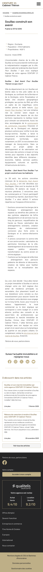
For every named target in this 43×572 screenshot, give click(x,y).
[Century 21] (10, 4)
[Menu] (39, 3)
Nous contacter (8, 545)
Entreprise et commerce (12, 524)
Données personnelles (21, 563)
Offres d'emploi (8, 513)
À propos (6, 535)
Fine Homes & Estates (11, 529)
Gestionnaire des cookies (21, 568)
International (7, 540)
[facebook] (4, 462)
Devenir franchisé (9, 518)
